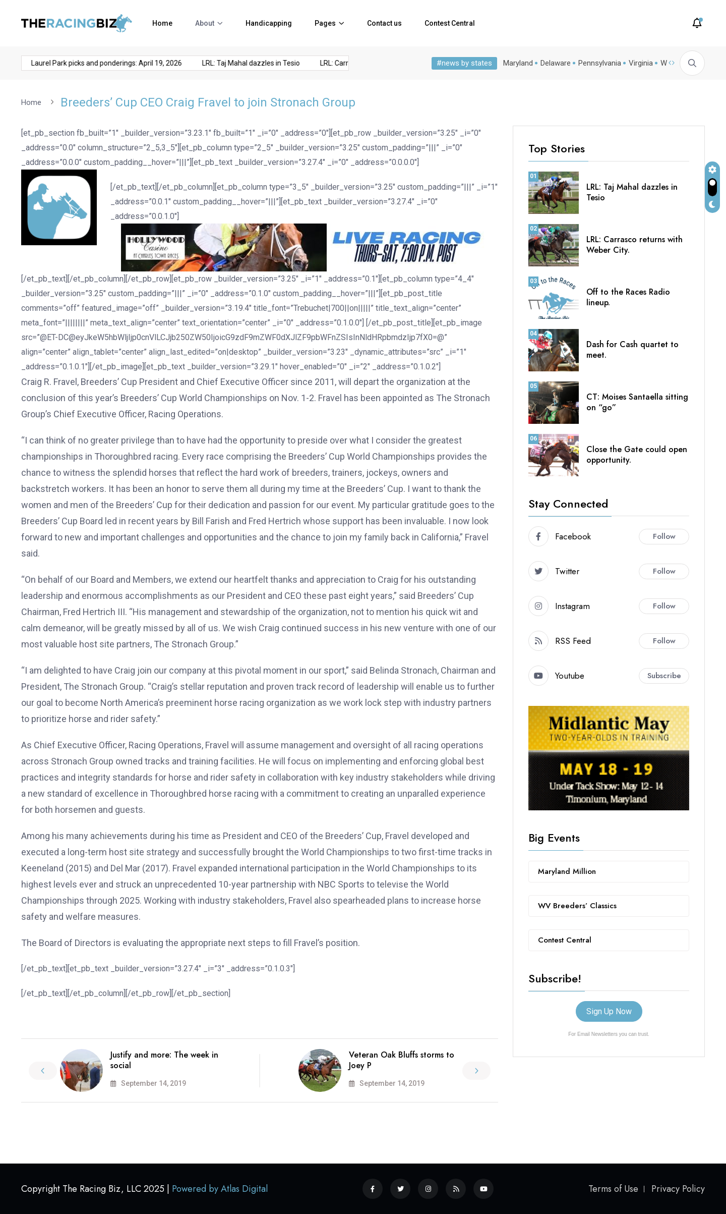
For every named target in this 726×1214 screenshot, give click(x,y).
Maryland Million (567, 870)
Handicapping (269, 23)
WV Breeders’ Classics (577, 905)
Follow (664, 535)
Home (162, 23)
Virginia (641, 63)
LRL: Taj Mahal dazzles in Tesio (234, 63)
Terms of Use (613, 1188)
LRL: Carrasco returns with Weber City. (634, 244)
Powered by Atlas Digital (220, 1188)
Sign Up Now (609, 1011)
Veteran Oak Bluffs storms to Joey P (401, 1060)
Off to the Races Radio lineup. (628, 297)
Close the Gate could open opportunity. (636, 454)
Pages (325, 23)
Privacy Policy (678, 1188)
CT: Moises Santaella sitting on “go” (637, 402)
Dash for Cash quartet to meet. (632, 349)
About (204, 23)
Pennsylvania (599, 63)
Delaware (555, 63)
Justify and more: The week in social (164, 1060)
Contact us (384, 23)
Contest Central (450, 23)
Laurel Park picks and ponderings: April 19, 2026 (90, 63)
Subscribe (664, 675)
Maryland (518, 63)
